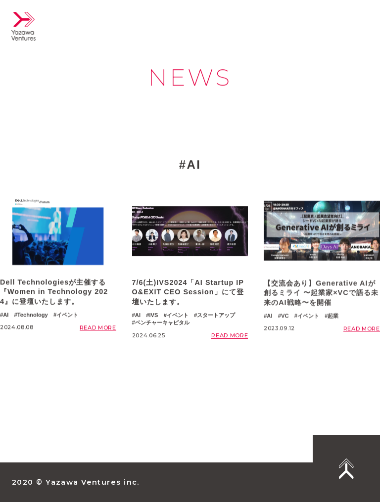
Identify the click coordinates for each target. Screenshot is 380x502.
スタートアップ (216, 319)
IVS (153, 319)
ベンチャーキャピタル (162, 327)
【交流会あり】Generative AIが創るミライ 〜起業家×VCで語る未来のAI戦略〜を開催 (321, 304)
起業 (333, 327)
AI (5, 316)
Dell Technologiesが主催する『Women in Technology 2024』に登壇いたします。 (54, 293)
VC (285, 327)
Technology (32, 316)
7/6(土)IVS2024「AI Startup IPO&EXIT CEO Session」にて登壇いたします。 (188, 296)
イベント (67, 316)
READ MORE (98, 329)
